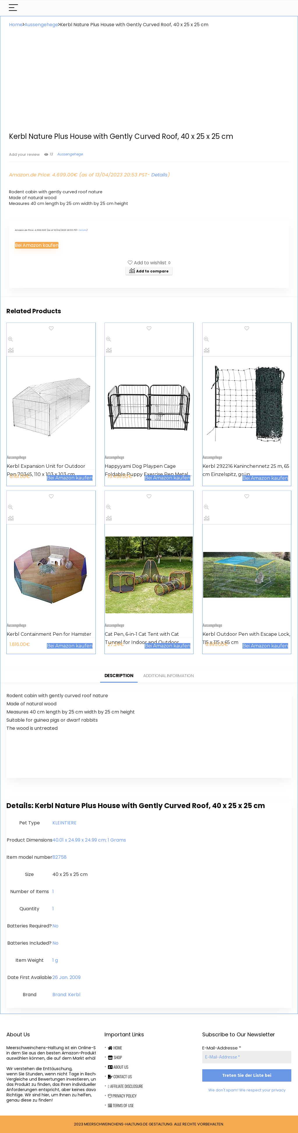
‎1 (53, 891)
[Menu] (13, 8)
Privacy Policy (122, 1096)
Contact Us (120, 1076)
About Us (118, 1067)
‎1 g (55, 960)
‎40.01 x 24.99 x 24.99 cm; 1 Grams (89, 840)
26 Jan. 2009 (66, 977)
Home (16, 24)
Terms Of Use (121, 1105)
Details (159, 174)
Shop (115, 1057)
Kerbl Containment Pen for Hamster (49, 634)
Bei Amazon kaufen (36, 245)
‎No (55, 926)
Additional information (168, 675)
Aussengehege (41, 24)
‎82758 (59, 857)
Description (119, 675)
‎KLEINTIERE (64, 822)
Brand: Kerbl (66, 994)
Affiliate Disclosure (125, 1086)
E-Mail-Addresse (221, 1048)
